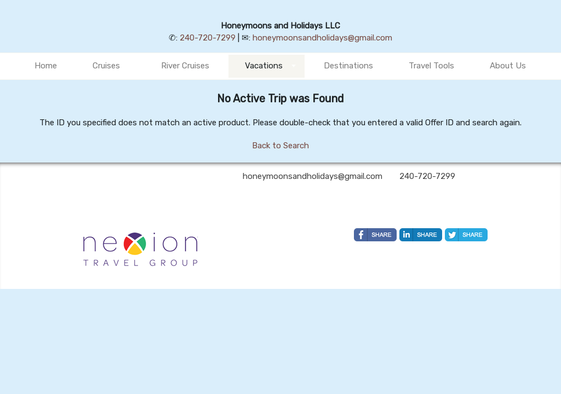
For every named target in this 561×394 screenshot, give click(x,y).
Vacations (264, 66)
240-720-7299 (208, 38)
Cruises (106, 66)
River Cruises (185, 66)
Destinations (348, 66)
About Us (508, 66)
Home (46, 66)
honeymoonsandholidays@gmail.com (322, 38)
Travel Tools (431, 66)
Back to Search (280, 145)
